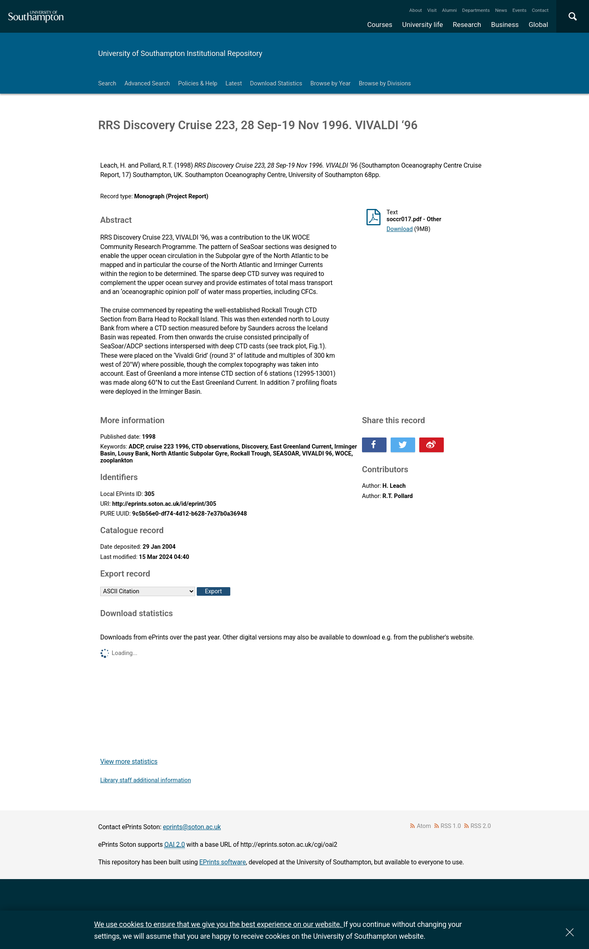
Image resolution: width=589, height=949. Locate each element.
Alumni (449, 10)
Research (467, 24)
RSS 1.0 (451, 826)
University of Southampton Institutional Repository (180, 53)
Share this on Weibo (431, 444)
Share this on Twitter (403, 444)
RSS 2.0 (481, 826)
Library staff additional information (145, 780)
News (501, 10)
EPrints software (222, 862)
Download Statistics (276, 83)
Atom (424, 826)
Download (400, 229)
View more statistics (128, 761)
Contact (540, 10)
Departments (476, 10)
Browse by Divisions (385, 83)
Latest (233, 83)
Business (505, 24)
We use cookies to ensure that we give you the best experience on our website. (218, 924)
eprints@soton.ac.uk (192, 827)
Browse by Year (330, 83)
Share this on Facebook (374, 444)
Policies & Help (197, 83)
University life (422, 24)
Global (538, 24)
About (415, 10)
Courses (379, 24)
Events (520, 10)
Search (107, 83)
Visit (432, 10)
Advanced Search (147, 83)
